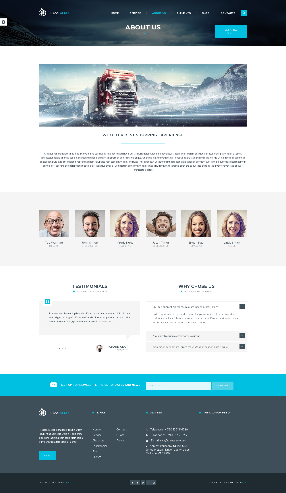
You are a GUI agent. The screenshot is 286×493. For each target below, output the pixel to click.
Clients (96, 457)
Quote (120, 435)
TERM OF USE (215, 482)
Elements (184, 13)
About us (159, 13)
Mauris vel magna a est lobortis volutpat (176, 335)
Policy (120, 440)
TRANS (240, 482)
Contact (121, 429)
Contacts (228, 13)
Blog (205, 13)
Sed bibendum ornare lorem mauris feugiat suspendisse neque (190, 346)
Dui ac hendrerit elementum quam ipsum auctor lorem (185, 306)
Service (135, 13)
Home (115, 13)
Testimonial (99, 446)
